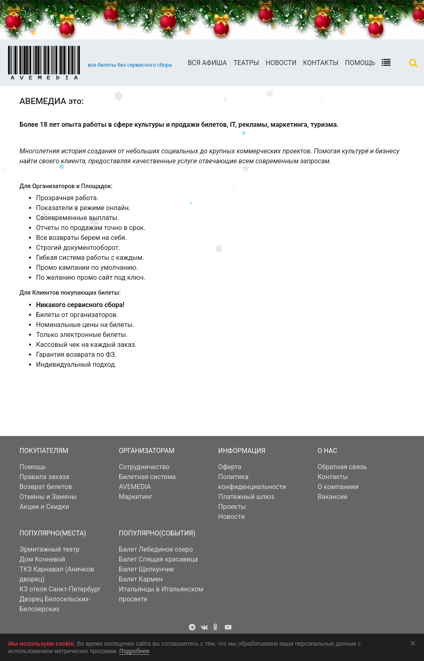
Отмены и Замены (48, 497)
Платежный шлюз (246, 497)
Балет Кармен (141, 579)
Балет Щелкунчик (146, 569)
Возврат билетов (45, 487)
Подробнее (134, 651)
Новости (280, 63)
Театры (246, 63)
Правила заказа (44, 477)
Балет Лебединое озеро (156, 549)
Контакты (320, 63)
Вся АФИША (207, 63)
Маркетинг (135, 497)
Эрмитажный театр (49, 549)
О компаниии (338, 487)
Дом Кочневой (42, 559)
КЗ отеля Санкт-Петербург (60, 589)
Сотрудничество (144, 467)
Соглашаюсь (414, 643)
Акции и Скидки (44, 507)
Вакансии (332, 497)
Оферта (229, 467)
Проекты (232, 507)
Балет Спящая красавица (158, 559)
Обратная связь (342, 467)
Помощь (360, 63)
